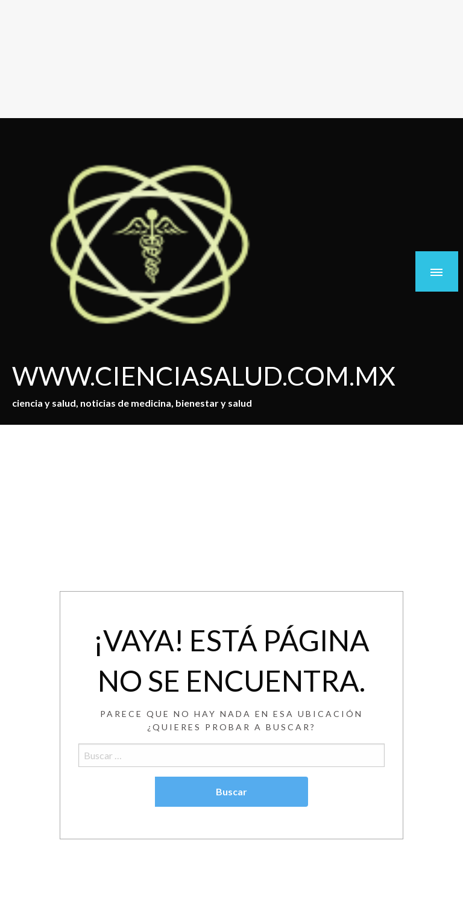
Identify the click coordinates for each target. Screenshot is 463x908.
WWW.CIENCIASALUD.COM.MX (203, 375)
